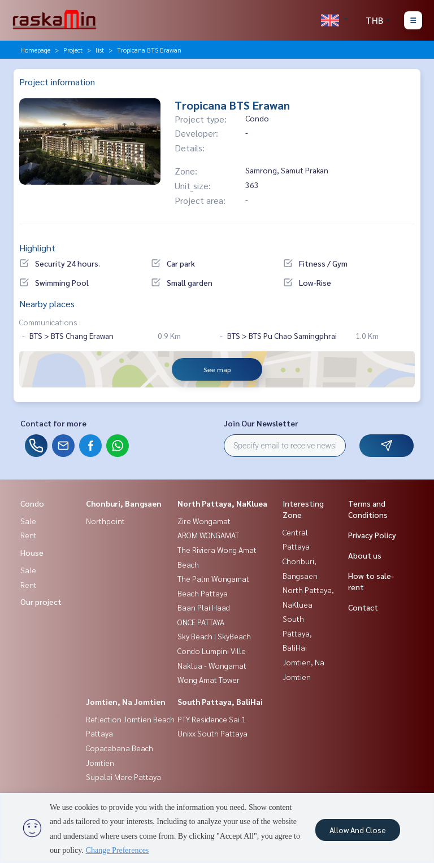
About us (364, 555)
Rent (28, 535)
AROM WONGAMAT (208, 535)
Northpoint (105, 521)
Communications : (50, 322)
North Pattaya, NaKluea (222, 503)
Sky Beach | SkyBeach (214, 636)
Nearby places (47, 304)
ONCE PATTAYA (200, 622)
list (100, 49)
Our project (41, 601)
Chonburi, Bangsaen (124, 503)
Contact (363, 607)
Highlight (37, 248)
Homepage (35, 49)
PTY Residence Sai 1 (211, 719)
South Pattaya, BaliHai (220, 701)
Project (73, 49)
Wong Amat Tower (208, 679)
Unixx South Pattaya (212, 733)
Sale (28, 521)
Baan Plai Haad (203, 607)
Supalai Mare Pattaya (123, 777)
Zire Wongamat (204, 521)
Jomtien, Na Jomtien (126, 701)
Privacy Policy (372, 535)
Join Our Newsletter (261, 423)
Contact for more (53, 423)
